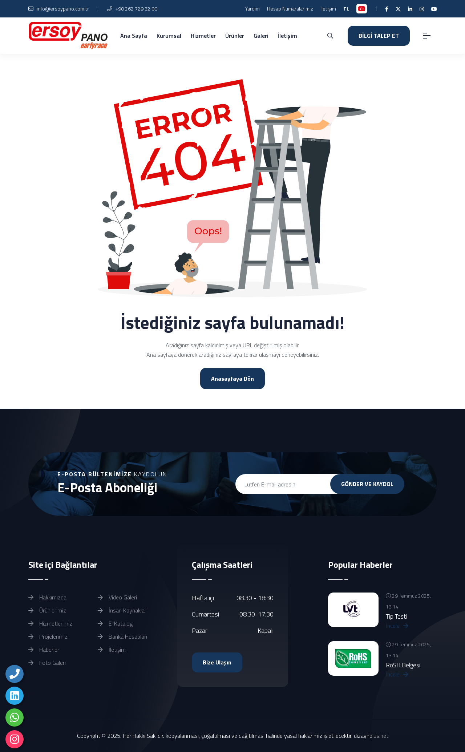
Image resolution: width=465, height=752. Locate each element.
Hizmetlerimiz (50, 623)
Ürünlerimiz (47, 610)
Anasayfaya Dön (232, 378)
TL (346, 8)
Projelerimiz (48, 636)
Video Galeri (117, 597)
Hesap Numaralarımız (290, 8)
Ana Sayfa (133, 35)
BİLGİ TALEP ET (379, 35)
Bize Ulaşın (217, 662)
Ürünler (234, 35)
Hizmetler (203, 35)
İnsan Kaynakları (122, 610)
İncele (397, 625)
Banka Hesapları (122, 636)
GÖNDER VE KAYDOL (367, 484)
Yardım (252, 8)
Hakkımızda (47, 597)
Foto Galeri (47, 662)
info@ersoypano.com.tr (58, 8)
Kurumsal (169, 35)
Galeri (261, 35)
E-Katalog (115, 623)
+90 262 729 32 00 (132, 8)
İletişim (328, 8)
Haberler (43, 649)
